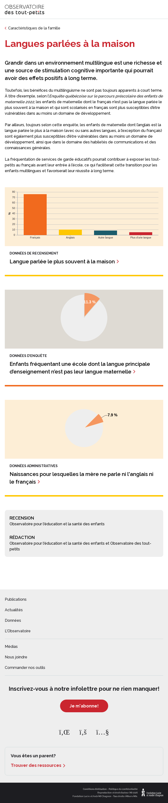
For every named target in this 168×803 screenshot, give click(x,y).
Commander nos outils (25, 667)
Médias (11, 646)
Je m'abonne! (84, 705)
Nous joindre (16, 657)
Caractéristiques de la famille (34, 28)
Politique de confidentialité (123, 789)
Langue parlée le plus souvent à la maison (62, 261)
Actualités (14, 610)
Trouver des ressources (36, 765)
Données (13, 620)
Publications (16, 599)
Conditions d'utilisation (95, 789)
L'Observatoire (18, 631)
